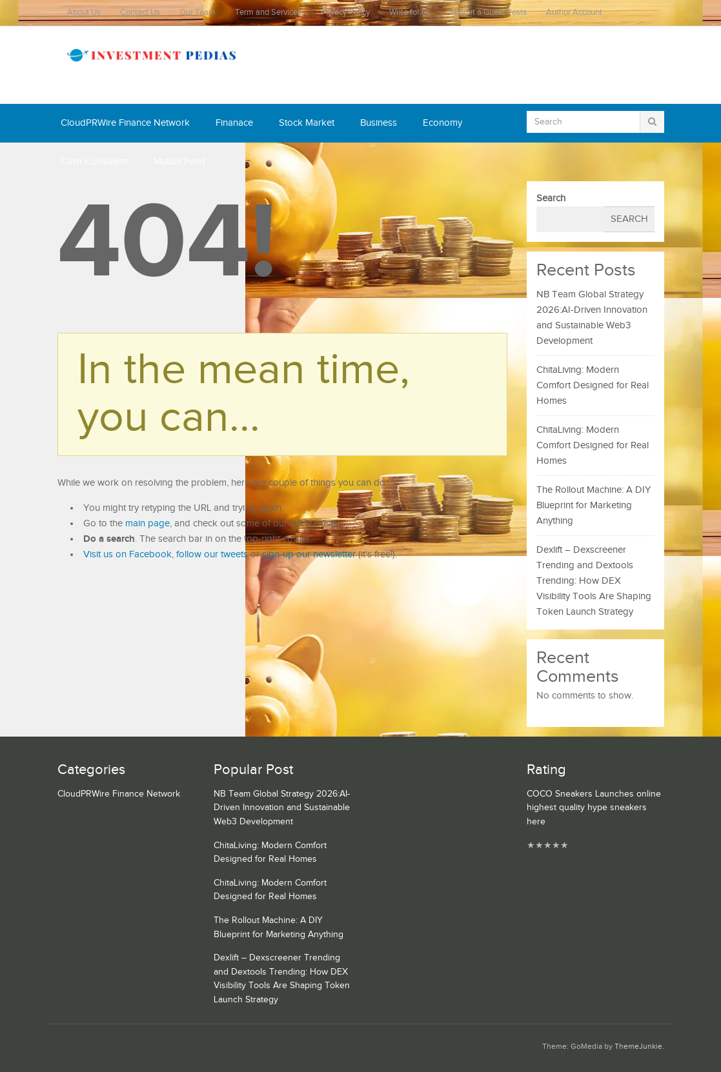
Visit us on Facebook (127, 554)
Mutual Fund (179, 161)
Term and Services (268, 12)
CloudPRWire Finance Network (125, 122)
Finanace (234, 122)
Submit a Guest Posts (488, 12)
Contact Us (140, 12)
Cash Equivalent (94, 161)
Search (550, 198)
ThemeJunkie (638, 1046)
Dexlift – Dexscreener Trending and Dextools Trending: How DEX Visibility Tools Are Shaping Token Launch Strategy (593, 580)
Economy (442, 122)
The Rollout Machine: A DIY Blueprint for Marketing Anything (593, 505)
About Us (84, 12)
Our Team (197, 12)
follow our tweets (212, 554)
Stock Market (306, 122)
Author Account (574, 12)
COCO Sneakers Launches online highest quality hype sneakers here (594, 808)
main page (147, 523)
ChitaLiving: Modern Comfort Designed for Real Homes (592, 385)
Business (378, 122)
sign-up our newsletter (309, 554)
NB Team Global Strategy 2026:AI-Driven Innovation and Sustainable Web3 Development (282, 808)
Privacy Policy (345, 12)
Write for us (409, 12)
